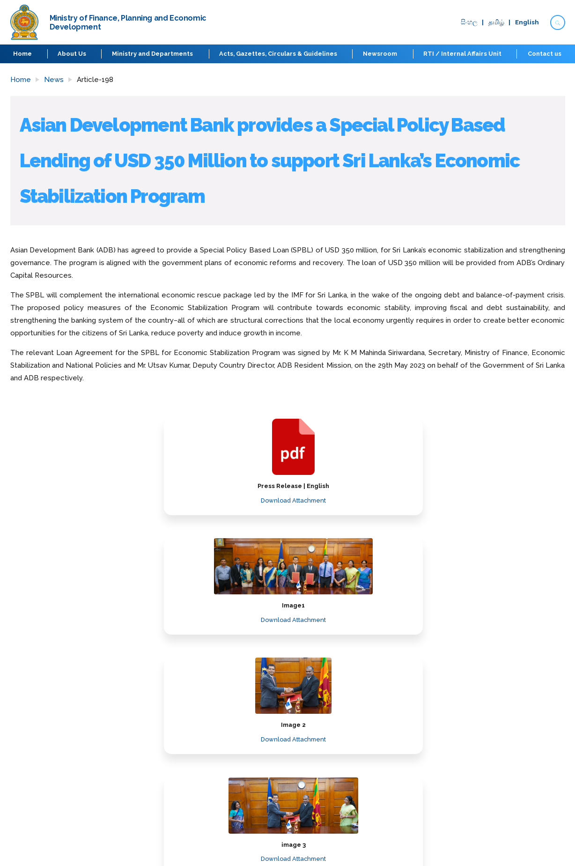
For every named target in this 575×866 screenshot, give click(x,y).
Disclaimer (386, 762)
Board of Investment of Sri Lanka (486, 818)
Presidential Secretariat (471, 734)
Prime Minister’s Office (468, 748)
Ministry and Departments (153, 53)
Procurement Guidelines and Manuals (282, 748)
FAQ (376, 734)
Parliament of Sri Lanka (470, 762)
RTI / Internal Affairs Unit (462, 53)
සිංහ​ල (466, 22)
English (525, 22)
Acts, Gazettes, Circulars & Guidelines (279, 53)
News (54, 79)
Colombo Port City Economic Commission (499, 804)
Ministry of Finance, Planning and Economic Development (102, 734)
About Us (73, 53)
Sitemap (383, 776)
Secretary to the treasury (51, 748)
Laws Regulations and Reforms (271, 734)
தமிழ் (494, 22)
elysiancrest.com (540, 851)
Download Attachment (112, 500)
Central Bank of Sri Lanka (473, 790)
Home (23, 53)
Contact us (544, 53)
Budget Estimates (251, 762)
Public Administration (466, 776)
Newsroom (380, 53)
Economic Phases (38, 776)
